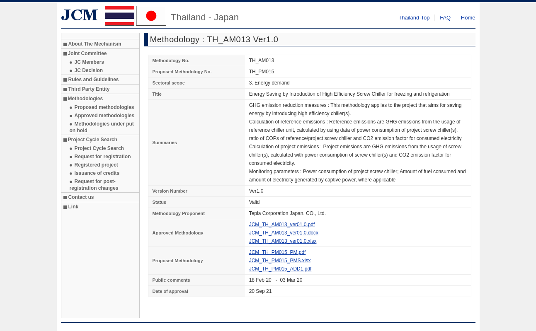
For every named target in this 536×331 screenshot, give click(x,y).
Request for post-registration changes (94, 185)
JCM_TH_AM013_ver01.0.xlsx (283, 241)
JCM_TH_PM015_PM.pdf (277, 252)
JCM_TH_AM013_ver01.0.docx (283, 233)
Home (468, 17)
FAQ (445, 17)
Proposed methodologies (104, 107)
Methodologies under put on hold (102, 127)
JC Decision (89, 70)
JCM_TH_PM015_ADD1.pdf (280, 269)
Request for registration (103, 156)
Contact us (81, 197)
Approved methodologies (105, 115)
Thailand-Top (413, 17)
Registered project (96, 165)
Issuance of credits (97, 173)
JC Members (89, 62)
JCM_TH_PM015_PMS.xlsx (280, 260)
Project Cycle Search (99, 148)
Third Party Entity (89, 89)
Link (73, 207)
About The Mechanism (94, 44)
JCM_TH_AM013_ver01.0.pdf (282, 224)
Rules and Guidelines (93, 79)
